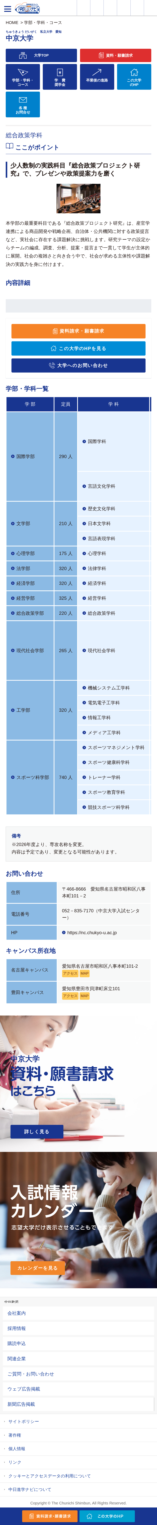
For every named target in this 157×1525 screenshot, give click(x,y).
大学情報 (83, 8)
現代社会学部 (30, 650)
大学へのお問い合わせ (82, 365)
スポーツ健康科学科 (109, 762)
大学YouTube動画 (150, 8)
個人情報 (16, 1448)
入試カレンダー (123, 8)
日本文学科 (99, 523)
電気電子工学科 (104, 702)
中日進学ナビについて (30, 1489)
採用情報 (16, 1328)
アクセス (70, 973)
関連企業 (16, 1358)
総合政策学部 (30, 613)
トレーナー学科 (104, 777)
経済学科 (97, 583)
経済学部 (25, 583)
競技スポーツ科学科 (109, 807)
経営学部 (25, 598)
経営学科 (97, 598)
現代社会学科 (101, 650)
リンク (15, 1462)
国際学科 (97, 441)
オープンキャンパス (110, 8)
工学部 (23, 710)
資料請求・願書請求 (82, 330)
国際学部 (25, 456)
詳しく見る (37, 1131)
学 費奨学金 (59, 82)
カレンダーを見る (37, 1268)
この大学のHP (134, 82)
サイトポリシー (23, 1421)
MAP (85, 973)
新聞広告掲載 (21, 1404)
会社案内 (16, 1313)
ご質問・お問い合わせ (30, 1373)
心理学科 (97, 553)
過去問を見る (137, 8)
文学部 (23, 523)
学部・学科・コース (43, 22)
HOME (12, 22)
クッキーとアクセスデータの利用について (49, 1476)
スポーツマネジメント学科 (116, 747)
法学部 (23, 568)
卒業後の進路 (97, 80)
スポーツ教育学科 (106, 792)
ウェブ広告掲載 (23, 1388)
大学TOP (41, 55)
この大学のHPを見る (83, 348)
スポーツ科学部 (32, 777)
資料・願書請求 (97, 8)
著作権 (14, 1435)
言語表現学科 (101, 538)
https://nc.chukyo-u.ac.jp (92, 932)
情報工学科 (99, 717)
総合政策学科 (101, 613)
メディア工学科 (104, 732)
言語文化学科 (101, 486)
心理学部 (25, 553)
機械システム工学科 (109, 687)
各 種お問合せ (23, 110)
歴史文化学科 (101, 508)
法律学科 (97, 568)
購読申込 (16, 1343)
